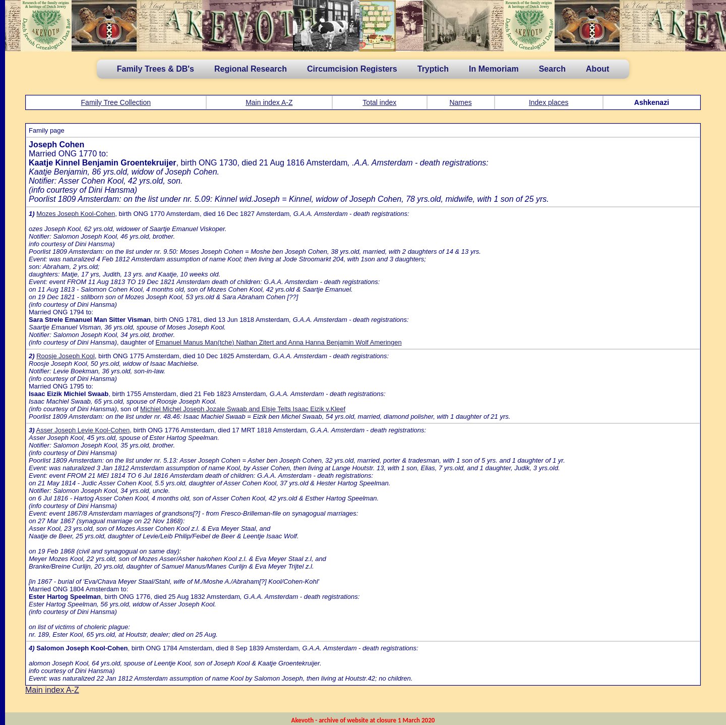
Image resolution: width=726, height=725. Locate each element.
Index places (549, 102)
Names (460, 102)
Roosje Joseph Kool (65, 356)
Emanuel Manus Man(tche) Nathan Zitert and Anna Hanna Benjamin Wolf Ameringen (278, 342)
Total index (379, 102)
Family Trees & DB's (155, 69)
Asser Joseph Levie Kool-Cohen (83, 430)
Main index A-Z (269, 102)
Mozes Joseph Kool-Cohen (75, 213)
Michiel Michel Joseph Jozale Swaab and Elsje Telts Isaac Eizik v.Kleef (242, 409)
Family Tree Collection (116, 102)
